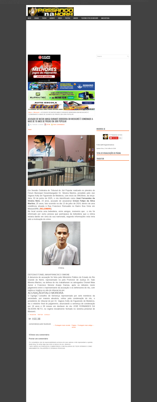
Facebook (32, 314)
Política (67, 18)
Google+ (47, 314)
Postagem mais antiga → (86, 325)
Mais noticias (105, 18)
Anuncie (75, 18)
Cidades (36, 18)
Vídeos (60, 18)
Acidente (52, 18)
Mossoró (36, 112)
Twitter (40, 314)
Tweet (29, 129)
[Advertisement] (78, 38)
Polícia (44, 18)
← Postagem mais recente (61, 325)
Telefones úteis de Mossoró (89, 18)
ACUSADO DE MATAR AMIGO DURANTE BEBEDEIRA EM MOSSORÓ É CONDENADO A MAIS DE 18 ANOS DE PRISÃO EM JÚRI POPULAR (60, 120)
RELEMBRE (45, 209)
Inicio (29, 18)
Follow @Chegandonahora (105, 145)
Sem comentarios (59, 124)
